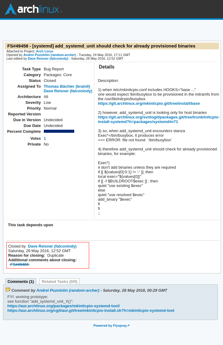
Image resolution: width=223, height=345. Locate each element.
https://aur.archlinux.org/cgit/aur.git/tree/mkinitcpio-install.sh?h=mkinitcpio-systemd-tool (90, 310)
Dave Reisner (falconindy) (48, 58)
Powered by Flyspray (110, 325)
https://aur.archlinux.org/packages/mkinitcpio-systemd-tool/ (63, 306)
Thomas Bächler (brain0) (67, 86)
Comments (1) (21, 281)
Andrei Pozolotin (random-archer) (49, 55)
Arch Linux (33, 9)
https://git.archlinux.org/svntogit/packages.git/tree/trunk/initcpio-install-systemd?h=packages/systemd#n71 (158, 119)
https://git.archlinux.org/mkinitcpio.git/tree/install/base (149, 103)
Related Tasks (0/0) (60, 281)
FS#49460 (19, 264)
